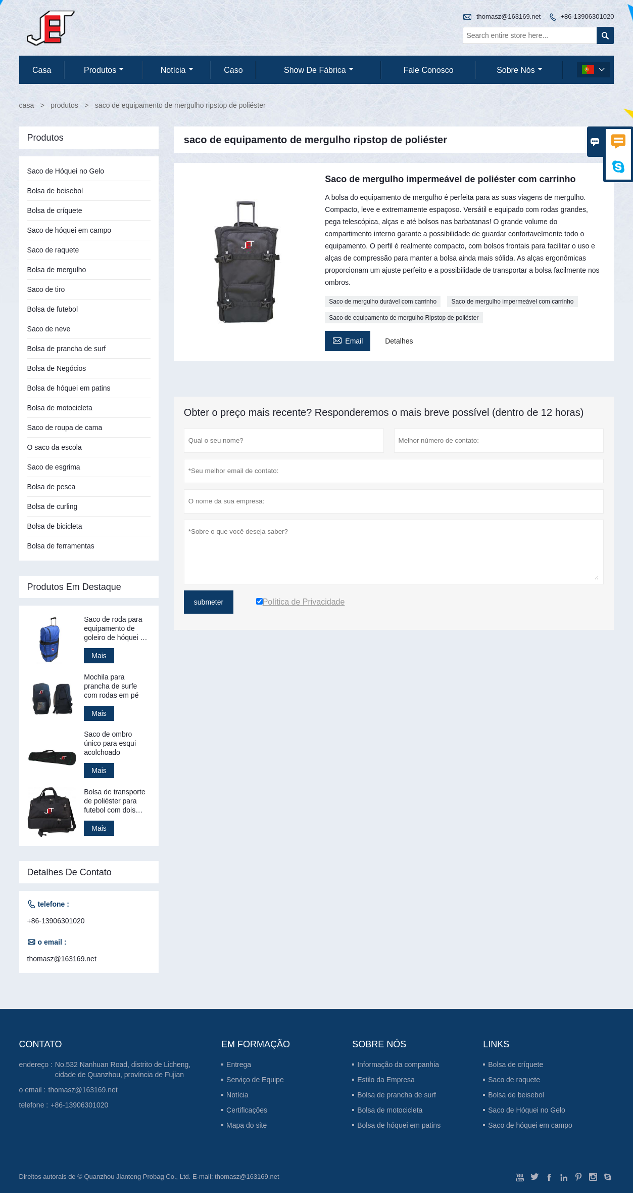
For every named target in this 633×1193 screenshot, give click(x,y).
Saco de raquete (53, 250)
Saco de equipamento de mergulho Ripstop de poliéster (403, 317)
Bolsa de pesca (51, 487)
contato (40, 1044)
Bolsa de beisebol (55, 191)
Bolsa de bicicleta (54, 526)
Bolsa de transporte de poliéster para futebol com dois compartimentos (114, 801)
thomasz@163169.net (508, 16)
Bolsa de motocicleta (59, 408)
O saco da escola (54, 447)
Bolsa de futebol (52, 309)
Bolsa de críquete (54, 210)
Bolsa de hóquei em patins (69, 388)
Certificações (246, 1110)
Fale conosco (429, 70)
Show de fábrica (319, 70)
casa (41, 70)
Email (347, 339)
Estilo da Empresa (386, 1080)
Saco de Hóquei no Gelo (66, 171)
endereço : (36, 1064)
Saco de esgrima (53, 467)
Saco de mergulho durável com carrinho (382, 301)
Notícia (237, 1095)
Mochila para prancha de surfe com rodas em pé (111, 686)
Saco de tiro (46, 289)
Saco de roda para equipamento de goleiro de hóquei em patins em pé (117, 628)
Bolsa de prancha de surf (66, 349)
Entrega (238, 1064)
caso (233, 70)
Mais (99, 656)
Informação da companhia (398, 1064)
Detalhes (399, 341)
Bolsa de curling (52, 506)
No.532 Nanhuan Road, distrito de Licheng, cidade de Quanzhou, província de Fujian (123, 1069)
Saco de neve (49, 329)
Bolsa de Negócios (56, 368)
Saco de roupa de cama (65, 427)
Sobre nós (520, 70)
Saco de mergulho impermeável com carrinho (512, 301)
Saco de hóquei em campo (69, 230)
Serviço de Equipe (255, 1080)
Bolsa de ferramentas (60, 546)
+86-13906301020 (587, 16)
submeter (208, 602)
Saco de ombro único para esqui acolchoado (110, 743)
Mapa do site (246, 1125)
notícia (177, 70)
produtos (104, 70)
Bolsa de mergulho (56, 270)
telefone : (33, 1105)
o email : (32, 1090)
